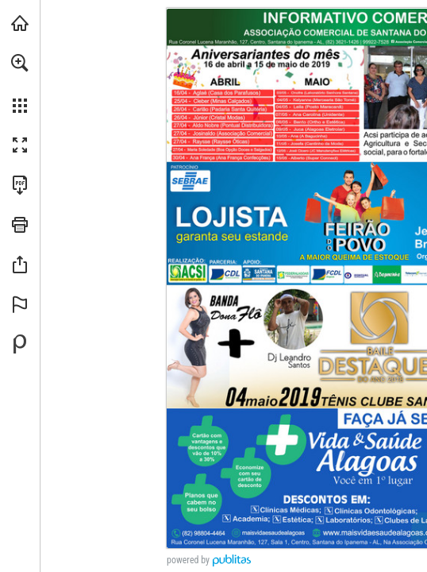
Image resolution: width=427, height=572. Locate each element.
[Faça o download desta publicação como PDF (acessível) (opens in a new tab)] (20, 185)
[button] (20, 63)
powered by (188, 560)
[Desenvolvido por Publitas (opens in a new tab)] (20, 344)
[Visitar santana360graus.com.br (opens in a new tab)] (20, 23)
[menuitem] (20, 83)
